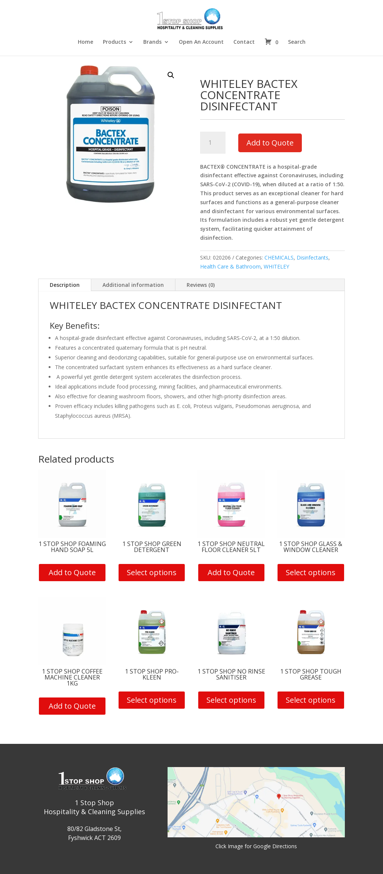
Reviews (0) (201, 284)
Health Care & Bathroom (230, 266)
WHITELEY (276, 266)
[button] (171, 75)
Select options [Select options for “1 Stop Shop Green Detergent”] (152, 572)
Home (85, 42)
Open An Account (201, 42)
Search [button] (297, 42)
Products (114, 42)
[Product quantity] (213, 143)
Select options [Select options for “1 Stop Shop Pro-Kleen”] (152, 700)
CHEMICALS (279, 257)
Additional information (133, 284)
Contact (244, 42)
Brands (152, 42)
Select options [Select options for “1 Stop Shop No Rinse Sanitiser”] (231, 700)
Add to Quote (270, 143)
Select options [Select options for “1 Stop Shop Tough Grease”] (310, 700)
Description (65, 284)
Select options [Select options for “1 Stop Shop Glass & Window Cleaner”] (310, 572)
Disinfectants (312, 257)
